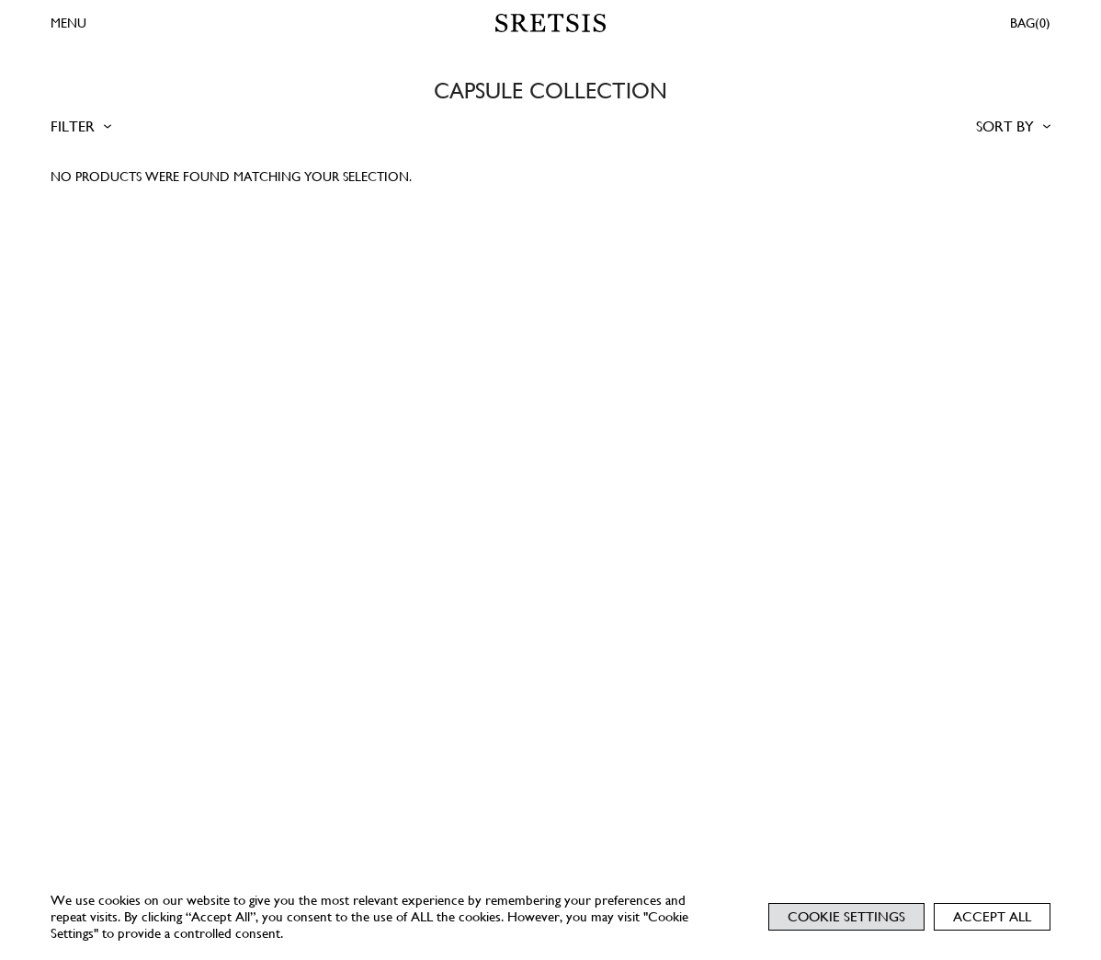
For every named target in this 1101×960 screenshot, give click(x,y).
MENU (68, 23)
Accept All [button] (992, 916)
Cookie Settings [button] (846, 916)
